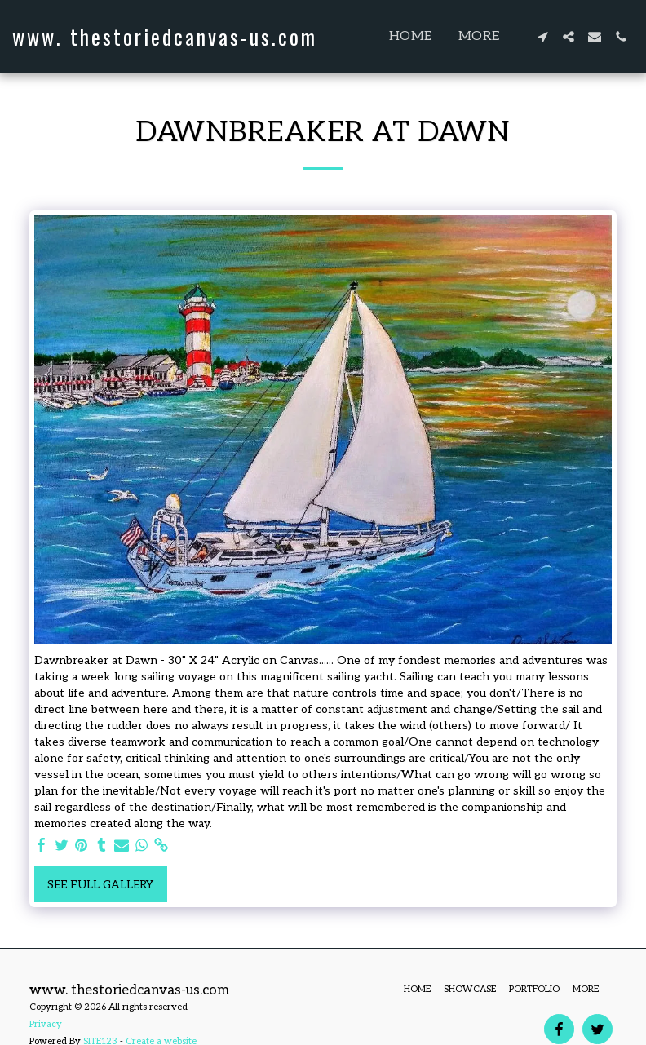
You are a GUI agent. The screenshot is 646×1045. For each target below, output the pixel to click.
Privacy (45, 1024)
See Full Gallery (100, 885)
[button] (542, 36)
